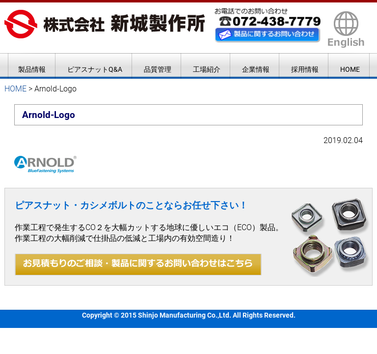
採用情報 (305, 69)
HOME (350, 69)
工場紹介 (206, 69)
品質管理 (157, 69)
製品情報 (32, 69)
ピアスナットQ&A (94, 69)
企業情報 (255, 69)
